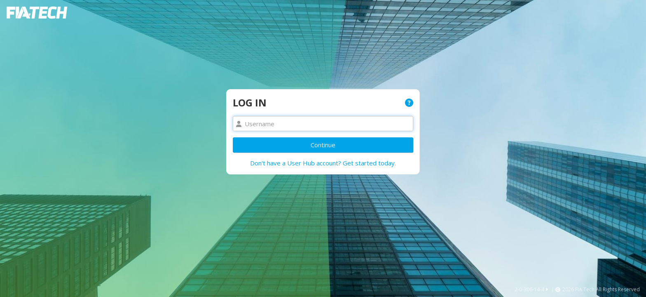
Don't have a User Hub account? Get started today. (323, 163)
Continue (323, 145)
